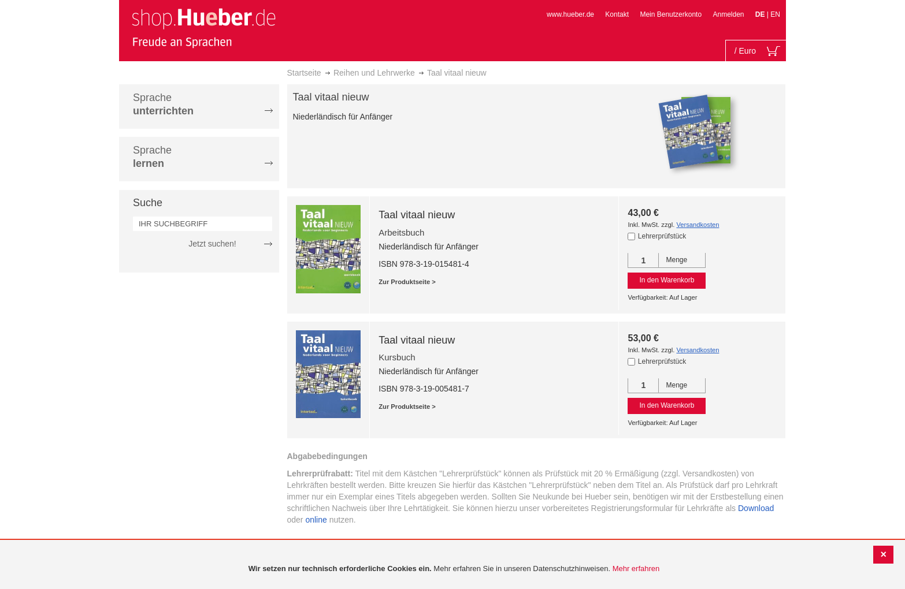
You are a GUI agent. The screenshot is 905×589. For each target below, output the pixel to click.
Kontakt (617, 14)
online (316, 519)
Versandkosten (697, 224)
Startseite (304, 72)
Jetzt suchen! (212, 243)
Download (756, 508)
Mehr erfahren (636, 568)
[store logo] (203, 28)
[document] (453, 569)
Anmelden (728, 14)
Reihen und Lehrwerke (374, 72)
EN (775, 14)
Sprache (163, 104)
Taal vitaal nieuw (417, 215)
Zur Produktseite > (407, 281)
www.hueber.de (570, 14)
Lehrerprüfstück (662, 236)
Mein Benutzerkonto (671, 14)
